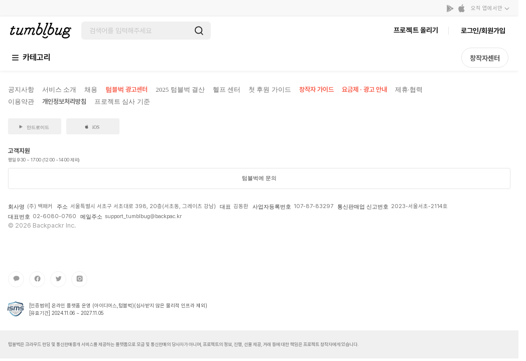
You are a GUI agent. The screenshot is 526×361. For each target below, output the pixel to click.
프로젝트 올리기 (415, 30)
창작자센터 (485, 58)
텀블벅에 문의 (259, 178)
